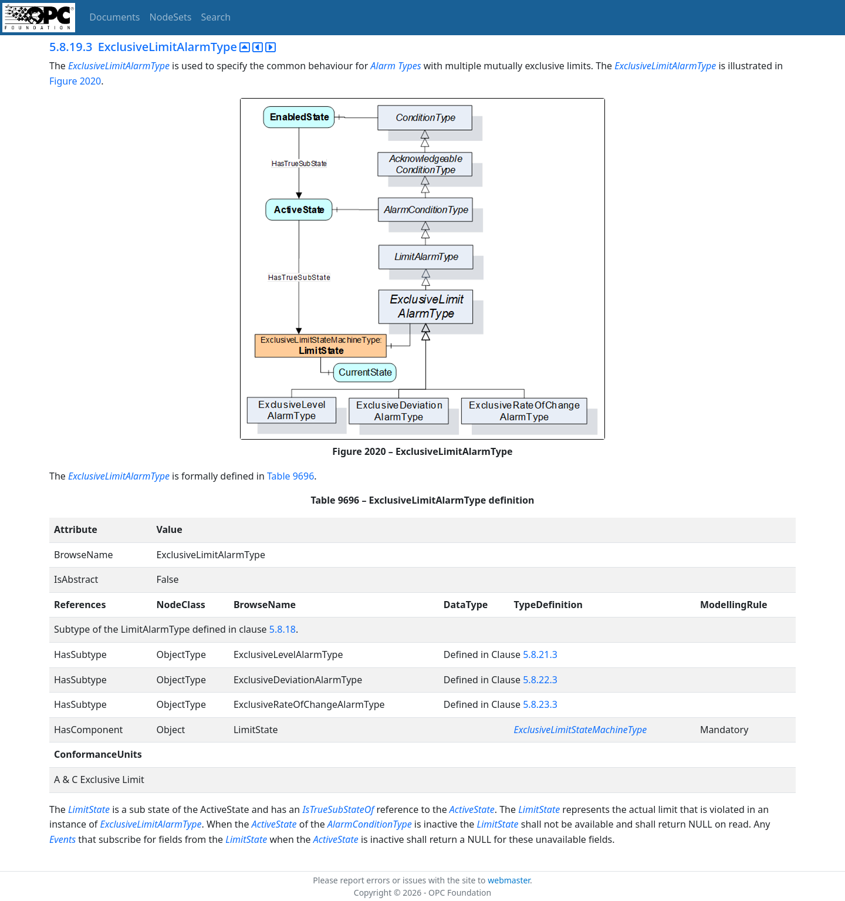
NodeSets (171, 17)
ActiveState (472, 809)
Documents (114, 17)
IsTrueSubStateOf (338, 809)
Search (216, 17)
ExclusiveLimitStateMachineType (580, 729)
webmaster (509, 880)
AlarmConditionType (369, 824)
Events (62, 839)
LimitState (89, 809)
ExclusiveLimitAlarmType (119, 65)
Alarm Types (396, 65)
